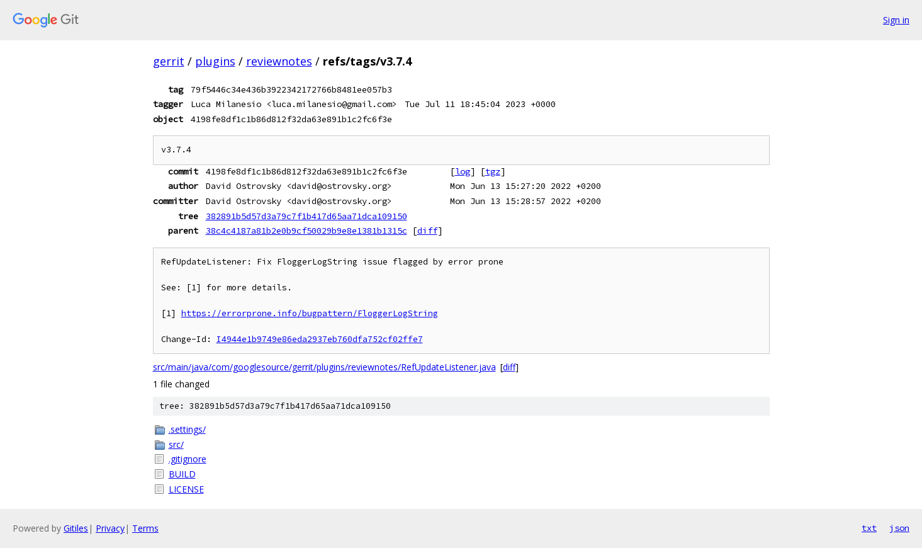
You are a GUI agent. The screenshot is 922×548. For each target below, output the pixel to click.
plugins (215, 61)
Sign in (896, 20)
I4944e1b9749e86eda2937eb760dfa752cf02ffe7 (319, 339)
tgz (492, 171)
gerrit (168, 61)
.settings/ (187, 429)
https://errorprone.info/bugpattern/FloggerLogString (309, 313)
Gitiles (76, 528)
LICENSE (186, 489)
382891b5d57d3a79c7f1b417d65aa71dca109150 (306, 216)
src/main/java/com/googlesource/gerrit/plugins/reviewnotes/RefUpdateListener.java (324, 367)
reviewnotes (279, 61)
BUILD (182, 474)
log (462, 171)
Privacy (110, 528)
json (899, 528)
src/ (176, 444)
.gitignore (187, 459)
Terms (145, 528)
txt (869, 528)
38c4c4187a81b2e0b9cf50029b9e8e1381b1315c (306, 230)
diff (427, 230)
